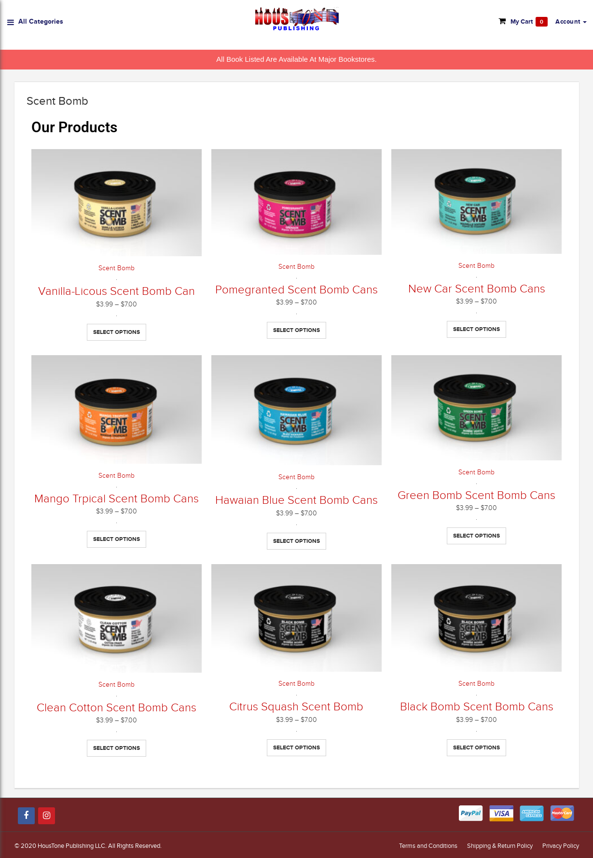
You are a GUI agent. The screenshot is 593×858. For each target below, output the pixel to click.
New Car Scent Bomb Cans (476, 288)
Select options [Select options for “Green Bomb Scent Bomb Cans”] (476, 535)
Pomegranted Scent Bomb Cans (296, 289)
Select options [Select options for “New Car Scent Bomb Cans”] (476, 329)
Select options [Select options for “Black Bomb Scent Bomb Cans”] (476, 747)
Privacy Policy (560, 845)
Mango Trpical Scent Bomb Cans (116, 498)
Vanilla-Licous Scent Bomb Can (116, 291)
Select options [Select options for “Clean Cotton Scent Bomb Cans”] (116, 748)
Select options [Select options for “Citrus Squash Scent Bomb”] (296, 747)
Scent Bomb (116, 268)
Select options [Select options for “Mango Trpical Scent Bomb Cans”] (116, 539)
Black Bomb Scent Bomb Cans (476, 706)
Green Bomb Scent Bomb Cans (476, 495)
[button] (571, 21)
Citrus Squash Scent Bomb (296, 706)
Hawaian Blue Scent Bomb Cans (296, 500)
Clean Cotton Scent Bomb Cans (116, 707)
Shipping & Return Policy (500, 845)
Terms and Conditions (428, 845)
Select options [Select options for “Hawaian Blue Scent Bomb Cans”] (296, 541)
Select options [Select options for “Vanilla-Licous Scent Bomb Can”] (116, 332)
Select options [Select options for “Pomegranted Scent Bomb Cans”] (296, 330)
